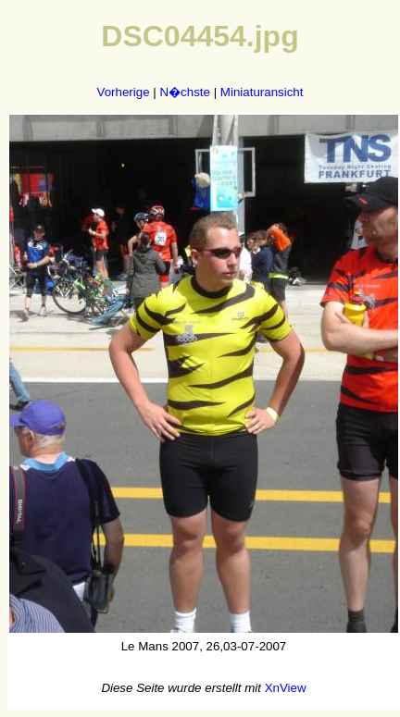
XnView (285, 688)
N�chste (184, 92)
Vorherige (123, 92)
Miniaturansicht (262, 92)
